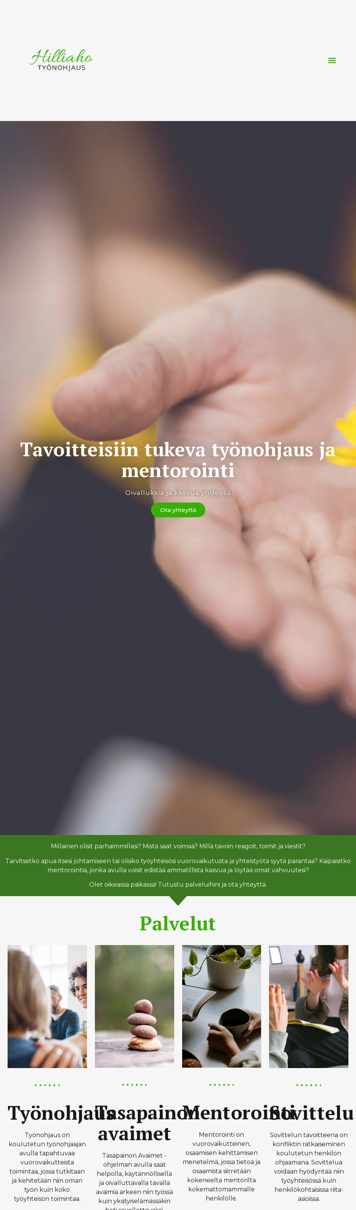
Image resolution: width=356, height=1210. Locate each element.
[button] (332, 60)
